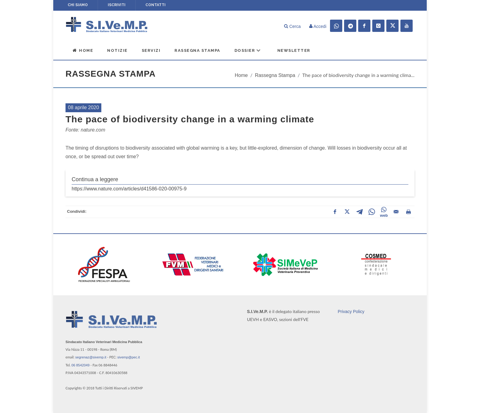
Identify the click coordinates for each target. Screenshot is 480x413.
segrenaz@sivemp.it (91, 357)
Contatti (155, 5)
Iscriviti (117, 5)
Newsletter (293, 50)
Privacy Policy (351, 311)
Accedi (317, 26)
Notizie (117, 50)
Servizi (151, 50)
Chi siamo (78, 5)
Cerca (292, 26)
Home (82, 50)
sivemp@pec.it (128, 357)
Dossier (247, 50)
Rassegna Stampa (197, 50)
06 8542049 (80, 365)
